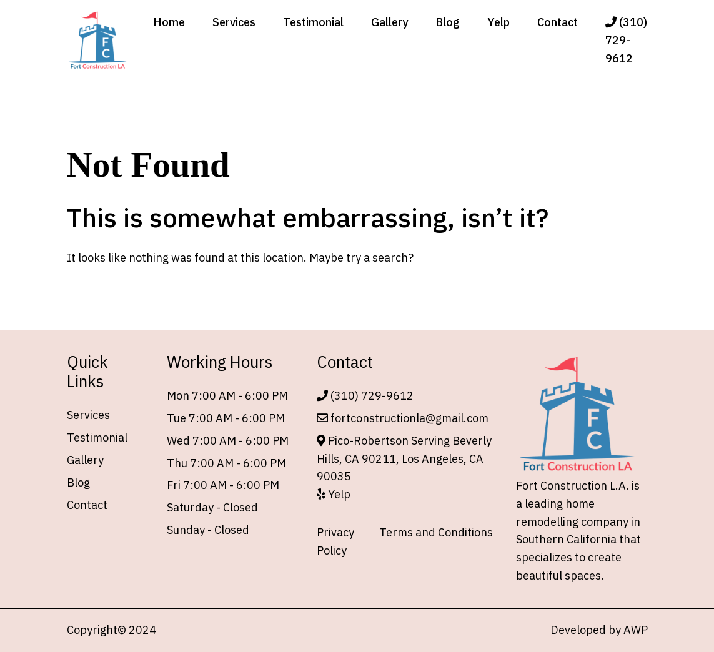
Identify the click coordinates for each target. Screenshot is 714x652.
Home (169, 22)
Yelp (498, 22)
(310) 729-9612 (626, 40)
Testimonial (313, 22)
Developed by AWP (599, 630)
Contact (557, 22)
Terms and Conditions (436, 532)
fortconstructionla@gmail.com (402, 418)
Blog (447, 22)
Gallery (389, 22)
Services (233, 22)
